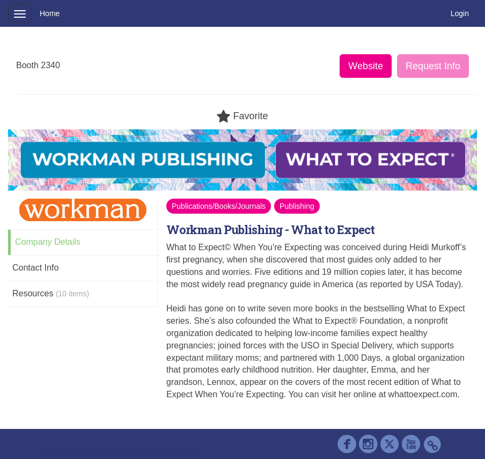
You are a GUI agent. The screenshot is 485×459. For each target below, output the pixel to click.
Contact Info (35, 267)
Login (460, 13)
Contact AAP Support (167, 439)
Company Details (47, 241)
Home (50, 13)
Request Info (433, 66)
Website (365, 66)
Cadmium (101, 439)
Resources (50, 293)
